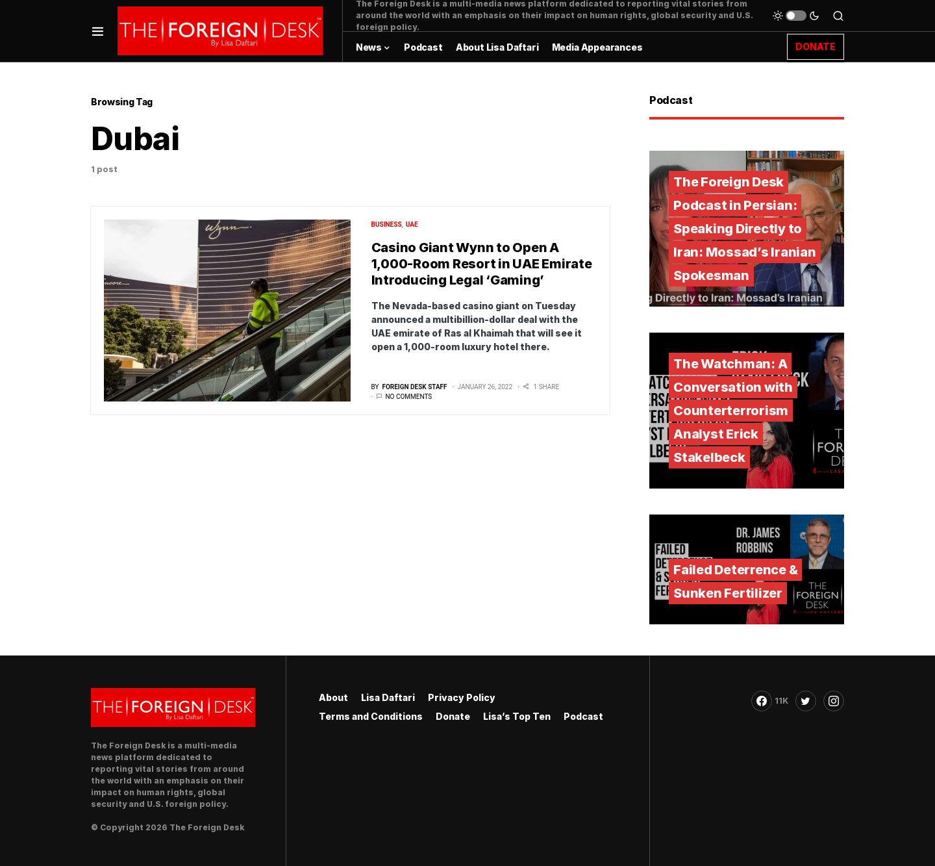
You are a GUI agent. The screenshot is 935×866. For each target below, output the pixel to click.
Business (386, 224)
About (333, 697)
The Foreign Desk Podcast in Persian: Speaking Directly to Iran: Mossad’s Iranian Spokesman (744, 228)
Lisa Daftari (388, 697)
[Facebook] (769, 701)
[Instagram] (833, 701)
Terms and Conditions (371, 716)
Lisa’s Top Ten (517, 716)
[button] (98, 31)
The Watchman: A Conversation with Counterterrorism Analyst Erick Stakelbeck (733, 410)
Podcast (583, 716)
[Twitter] (805, 701)
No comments (408, 396)
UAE (412, 224)
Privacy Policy (461, 697)
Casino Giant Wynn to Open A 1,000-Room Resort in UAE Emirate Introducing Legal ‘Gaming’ (481, 264)
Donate (453, 716)
